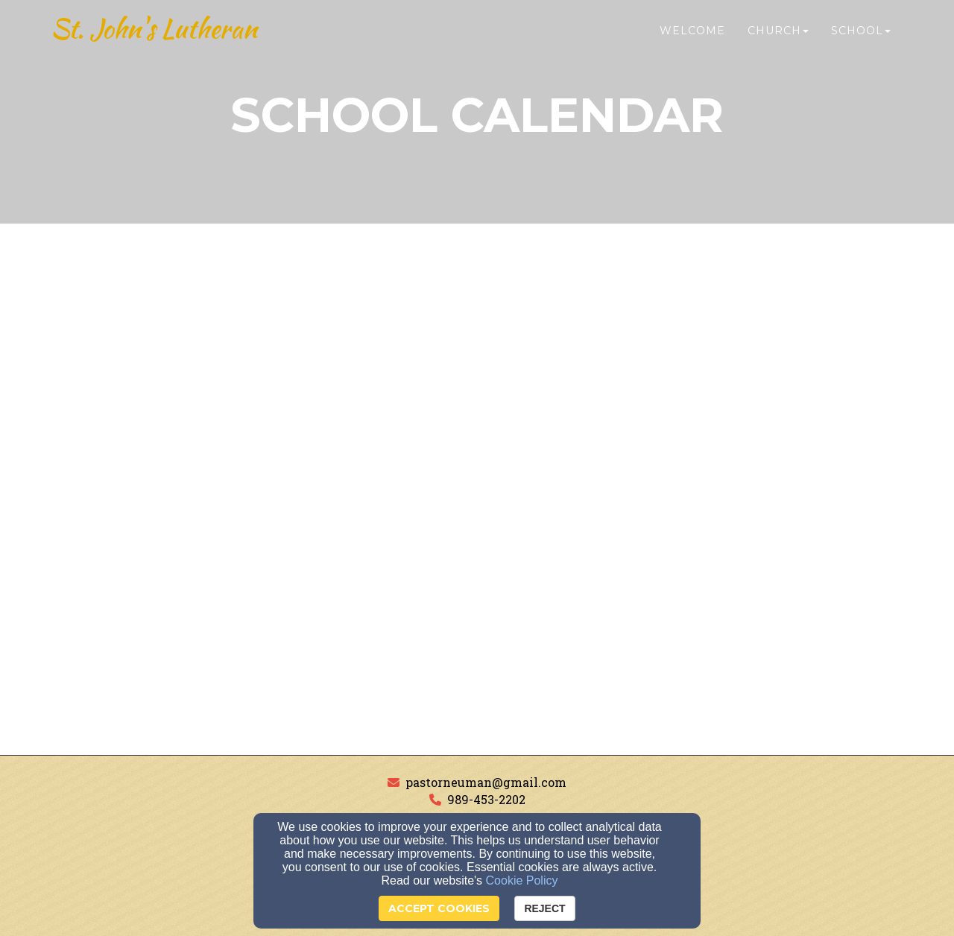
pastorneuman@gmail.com (485, 782)
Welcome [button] (692, 42)
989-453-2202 (486, 799)
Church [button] (778, 42)
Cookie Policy (522, 880)
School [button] (861, 42)
